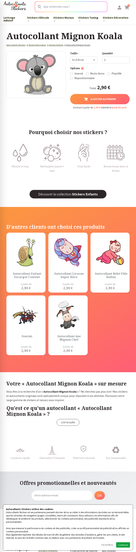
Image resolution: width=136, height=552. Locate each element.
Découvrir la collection (68, 194)
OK (99, 495)
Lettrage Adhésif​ (9, 19)
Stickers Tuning (88, 18)
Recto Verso (97, 73)
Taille (74, 53)
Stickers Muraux (63, 18)
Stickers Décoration (115, 18)
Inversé (78, 73)
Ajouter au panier (100, 99)
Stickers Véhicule (38, 18)
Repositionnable (84, 78)
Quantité (107, 53)
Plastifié (116, 73)
